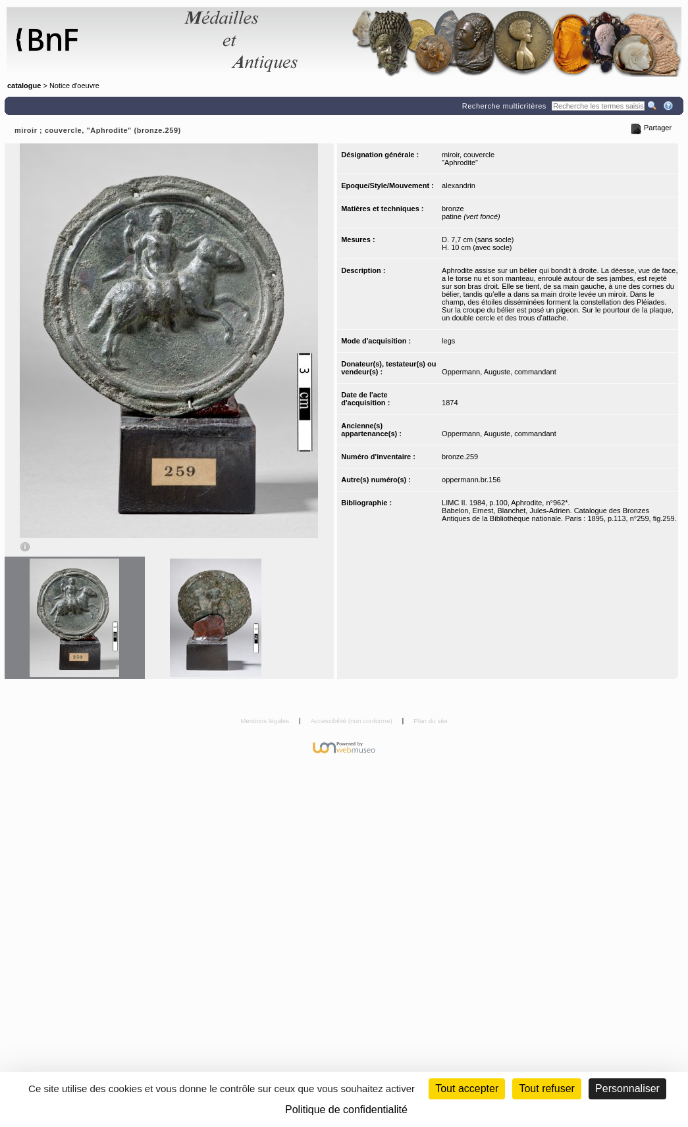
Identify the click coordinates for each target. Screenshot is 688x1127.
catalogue (24, 85)
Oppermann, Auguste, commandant (499, 372)
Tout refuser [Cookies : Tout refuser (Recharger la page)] (546, 1088)
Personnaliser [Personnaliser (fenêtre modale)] (627, 1088)
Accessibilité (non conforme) (352, 720)
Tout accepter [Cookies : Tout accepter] (466, 1088)
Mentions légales (265, 720)
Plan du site (430, 720)
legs (448, 341)
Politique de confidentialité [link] (346, 1109)
